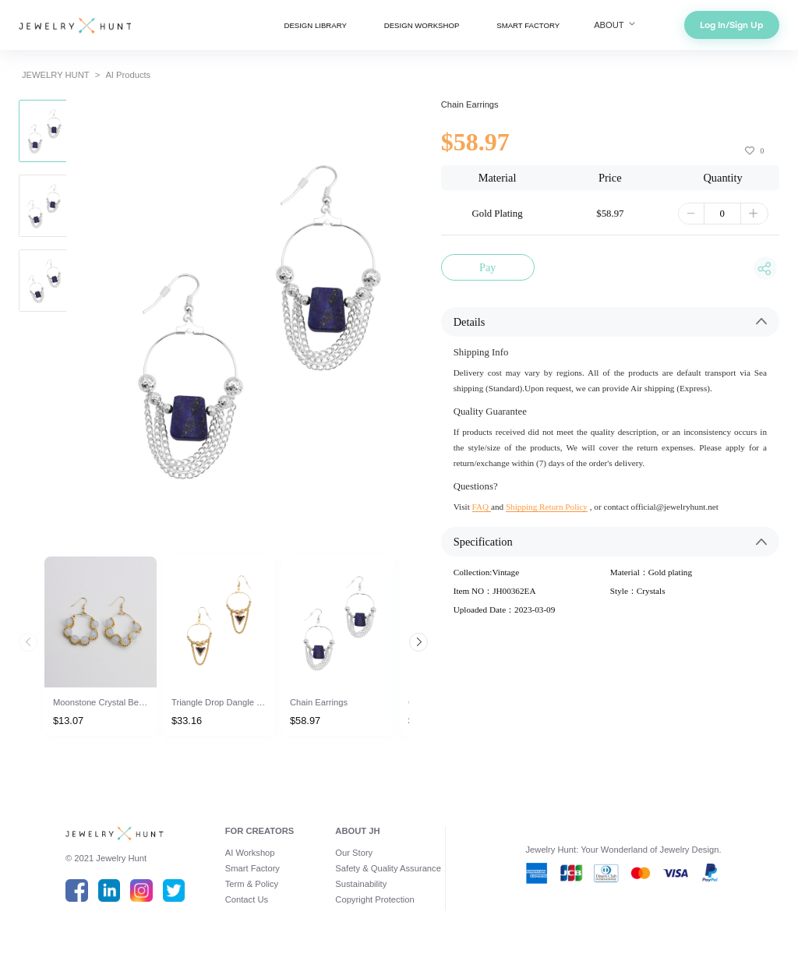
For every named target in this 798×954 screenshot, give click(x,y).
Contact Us (246, 899)
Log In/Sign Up (732, 24)
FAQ (481, 506)
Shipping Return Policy (547, 506)
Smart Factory (252, 868)
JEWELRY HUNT (56, 75)
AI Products (127, 75)
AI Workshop (250, 852)
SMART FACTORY (528, 25)
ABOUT (615, 25)
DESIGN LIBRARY (315, 25)
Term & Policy (251, 884)
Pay (487, 267)
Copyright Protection (374, 899)
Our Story (354, 852)
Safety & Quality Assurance (388, 868)
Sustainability (361, 884)
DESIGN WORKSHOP (421, 25)
